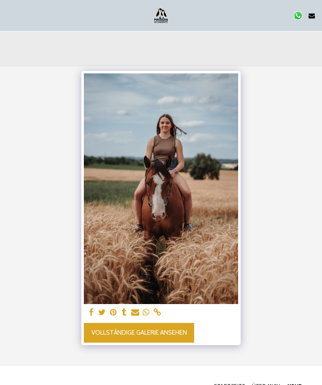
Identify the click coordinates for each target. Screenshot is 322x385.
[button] (9, 15)
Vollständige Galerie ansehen (139, 332)
